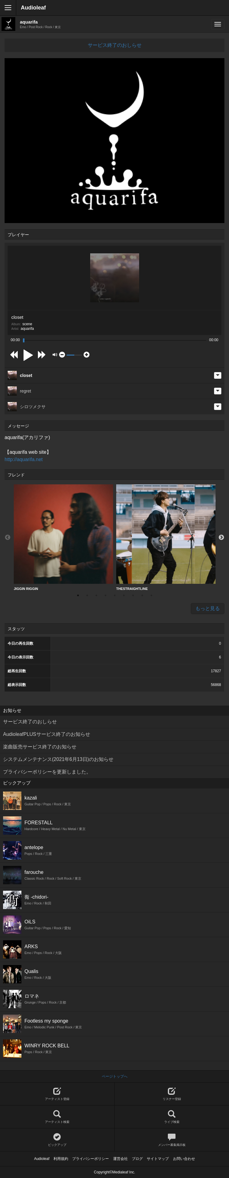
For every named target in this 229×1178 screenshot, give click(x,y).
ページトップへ (114, 1076)
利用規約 (61, 1159)
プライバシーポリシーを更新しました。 (47, 771)
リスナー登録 (172, 1094)
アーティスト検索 (57, 1117)
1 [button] (78, 595)
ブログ (137, 1159)
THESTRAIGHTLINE (166, 537)
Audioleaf (33, 8)
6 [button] (124, 595)
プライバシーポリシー (90, 1159)
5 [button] (115, 595)
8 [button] (142, 595)
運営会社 (120, 1159)
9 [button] (151, 595)
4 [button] (105, 595)
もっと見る (207, 608)
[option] (63, 537)
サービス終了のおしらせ (115, 45)
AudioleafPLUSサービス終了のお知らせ (46, 734)
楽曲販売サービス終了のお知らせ (39, 746)
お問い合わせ (184, 1159)
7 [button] (133, 595)
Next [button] (221, 538)
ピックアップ (57, 1139)
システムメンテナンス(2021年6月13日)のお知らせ (58, 759)
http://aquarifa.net (24, 459)
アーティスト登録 (57, 1094)
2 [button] (87, 595)
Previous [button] (8, 538)
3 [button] (96, 595)
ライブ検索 (172, 1117)
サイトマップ (158, 1159)
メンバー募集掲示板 (172, 1139)
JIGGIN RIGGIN (63, 537)
